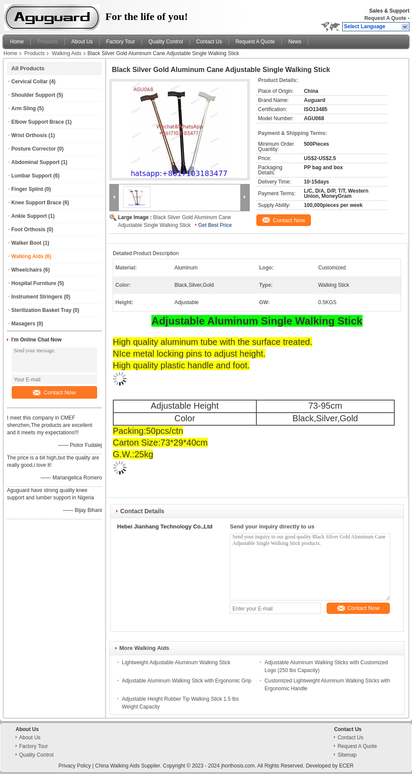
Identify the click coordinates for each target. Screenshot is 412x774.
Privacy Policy (75, 766)
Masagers (23, 324)
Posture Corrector (33, 149)
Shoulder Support (33, 95)
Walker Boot (26, 243)
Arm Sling (23, 108)
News (294, 42)
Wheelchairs (26, 270)
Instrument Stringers (36, 297)
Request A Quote (385, 18)
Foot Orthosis (28, 229)
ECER (346, 766)
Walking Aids (66, 53)
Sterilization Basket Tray (41, 310)
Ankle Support (29, 216)
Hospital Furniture (33, 283)
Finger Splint (27, 189)
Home (17, 42)
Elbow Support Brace (37, 122)
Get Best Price (215, 225)
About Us (81, 42)
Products (47, 42)
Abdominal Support (35, 162)
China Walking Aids (117, 766)
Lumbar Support (31, 176)
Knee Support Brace (36, 203)
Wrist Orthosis (29, 135)
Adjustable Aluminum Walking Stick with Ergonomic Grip (186, 681)
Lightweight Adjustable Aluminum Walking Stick (176, 662)
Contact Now (54, 392)
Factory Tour (120, 42)
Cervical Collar (29, 82)
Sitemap (346, 755)
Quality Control (165, 42)
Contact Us (209, 42)
